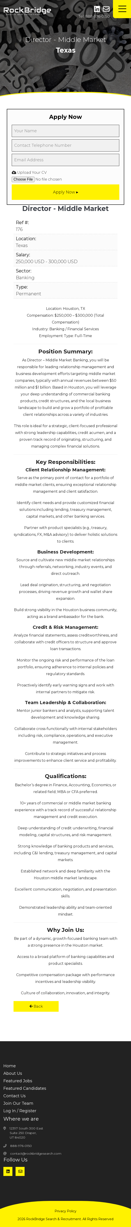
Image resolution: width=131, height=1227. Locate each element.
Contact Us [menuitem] (14, 1095)
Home (9, 1065)
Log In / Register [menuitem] (19, 1110)
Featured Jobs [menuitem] (17, 1080)
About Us (12, 1073)
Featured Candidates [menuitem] (24, 1088)
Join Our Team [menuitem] (18, 1103)
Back (36, 1006)
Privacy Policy (65, 1211)
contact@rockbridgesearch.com (35, 1153)
